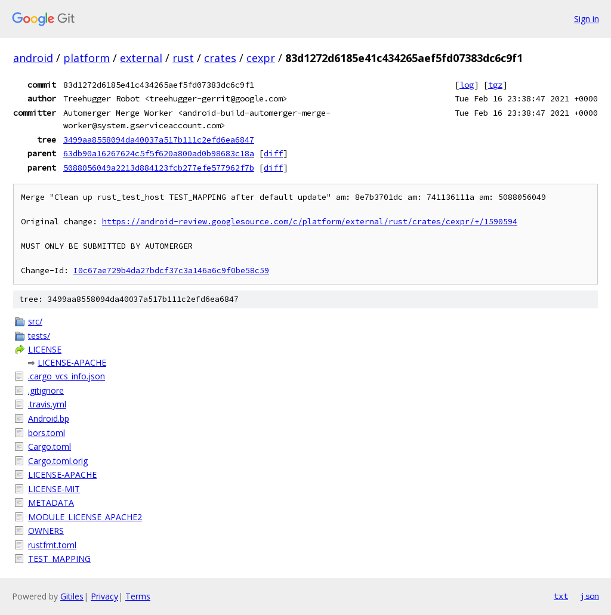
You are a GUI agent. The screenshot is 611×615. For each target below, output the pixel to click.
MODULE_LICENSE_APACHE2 (85, 517)
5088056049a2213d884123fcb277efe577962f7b (158, 167)
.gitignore (46, 390)
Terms (137, 596)
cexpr (260, 58)
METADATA (51, 502)
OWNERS (46, 530)
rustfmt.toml (52, 545)
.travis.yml (47, 404)
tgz (495, 84)
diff (273, 153)
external (141, 58)
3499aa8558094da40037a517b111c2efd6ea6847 (158, 139)
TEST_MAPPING (59, 558)
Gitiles (72, 596)
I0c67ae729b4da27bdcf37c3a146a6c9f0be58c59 (171, 270)
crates (220, 58)
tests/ (39, 335)
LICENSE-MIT (54, 489)
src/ (35, 321)
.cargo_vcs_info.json (66, 376)
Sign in (586, 18)
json (589, 596)
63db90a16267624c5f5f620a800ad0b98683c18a (158, 153)
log (466, 84)
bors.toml (46, 432)
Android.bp (48, 418)
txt (561, 596)
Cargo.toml (49, 446)
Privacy (104, 596)
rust (183, 58)
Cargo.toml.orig (58, 460)
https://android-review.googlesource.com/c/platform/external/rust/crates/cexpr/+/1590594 (309, 222)
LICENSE (44, 349)
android (33, 58)
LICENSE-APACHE (72, 362)
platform (86, 58)
